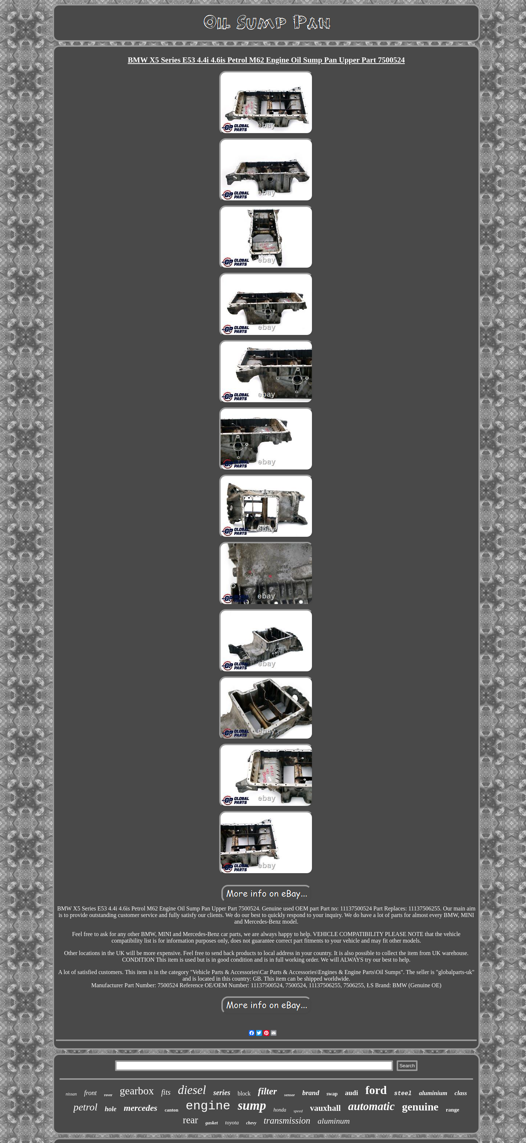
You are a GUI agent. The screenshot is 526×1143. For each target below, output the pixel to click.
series (221, 1093)
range (452, 1110)
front (90, 1093)
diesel (192, 1090)
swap (332, 1094)
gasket (211, 1122)
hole (111, 1109)
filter (267, 1091)
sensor (289, 1095)
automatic (371, 1106)
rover (108, 1095)
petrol (85, 1107)
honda (280, 1110)
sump (252, 1105)
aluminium (433, 1093)
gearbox (137, 1091)
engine (208, 1106)
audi (351, 1093)
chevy (251, 1122)
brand (310, 1093)
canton (172, 1110)
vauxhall (325, 1108)
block (244, 1093)
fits (166, 1092)
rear (190, 1119)
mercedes (140, 1108)
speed (298, 1111)
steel (403, 1093)
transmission (287, 1120)
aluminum (334, 1120)
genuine (420, 1107)
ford (376, 1090)
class (460, 1093)
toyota (232, 1122)
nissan (71, 1094)
